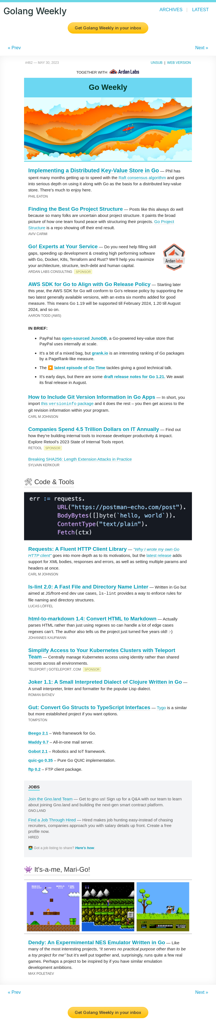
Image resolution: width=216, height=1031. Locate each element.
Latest (200, 9)
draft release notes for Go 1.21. (134, 376)
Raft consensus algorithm (142, 177)
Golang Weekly (35, 11)
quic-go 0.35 (40, 760)
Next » (201, 47)
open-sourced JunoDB (84, 338)
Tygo (161, 707)
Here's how (84, 847)
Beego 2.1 (38, 732)
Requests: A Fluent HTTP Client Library (77, 549)
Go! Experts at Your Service (63, 246)
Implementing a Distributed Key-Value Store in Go (93, 170)
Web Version (179, 63)
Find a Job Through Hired (52, 819)
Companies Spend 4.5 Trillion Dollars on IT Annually (93, 429)
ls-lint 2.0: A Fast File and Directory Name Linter (88, 587)
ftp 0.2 (34, 769)
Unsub (157, 63)
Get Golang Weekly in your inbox (108, 28)
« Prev (14, 47)
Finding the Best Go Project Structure (75, 209)
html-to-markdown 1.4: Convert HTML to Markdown (92, 618)
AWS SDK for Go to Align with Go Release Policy (89, 284)
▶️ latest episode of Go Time (76, 367)
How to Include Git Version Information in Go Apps (91, 397)
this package (67, 403)
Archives (170, 9)
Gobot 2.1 (38, 751)
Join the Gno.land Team (50, 798)
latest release (158, 555)
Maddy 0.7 (38, 741)
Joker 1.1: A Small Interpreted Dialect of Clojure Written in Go (105, 682)
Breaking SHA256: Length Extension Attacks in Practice (80, 459)
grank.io (100, 353)
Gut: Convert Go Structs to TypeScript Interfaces (89, 707)
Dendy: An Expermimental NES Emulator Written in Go (96, 942)
